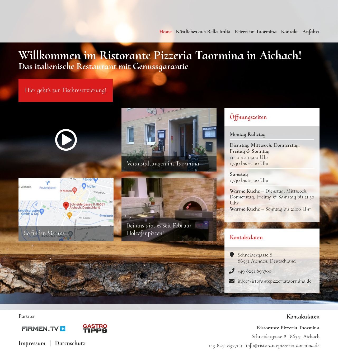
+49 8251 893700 (254, 275)
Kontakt (289, 31)
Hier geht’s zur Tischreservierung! (65, 95)
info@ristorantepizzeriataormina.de (274, 285)
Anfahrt (311, 31)
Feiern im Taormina (256, 31)
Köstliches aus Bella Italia (203, 31)
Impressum (31, 343)
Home (165, 31)
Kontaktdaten (303, 317)
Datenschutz (70, 343)
